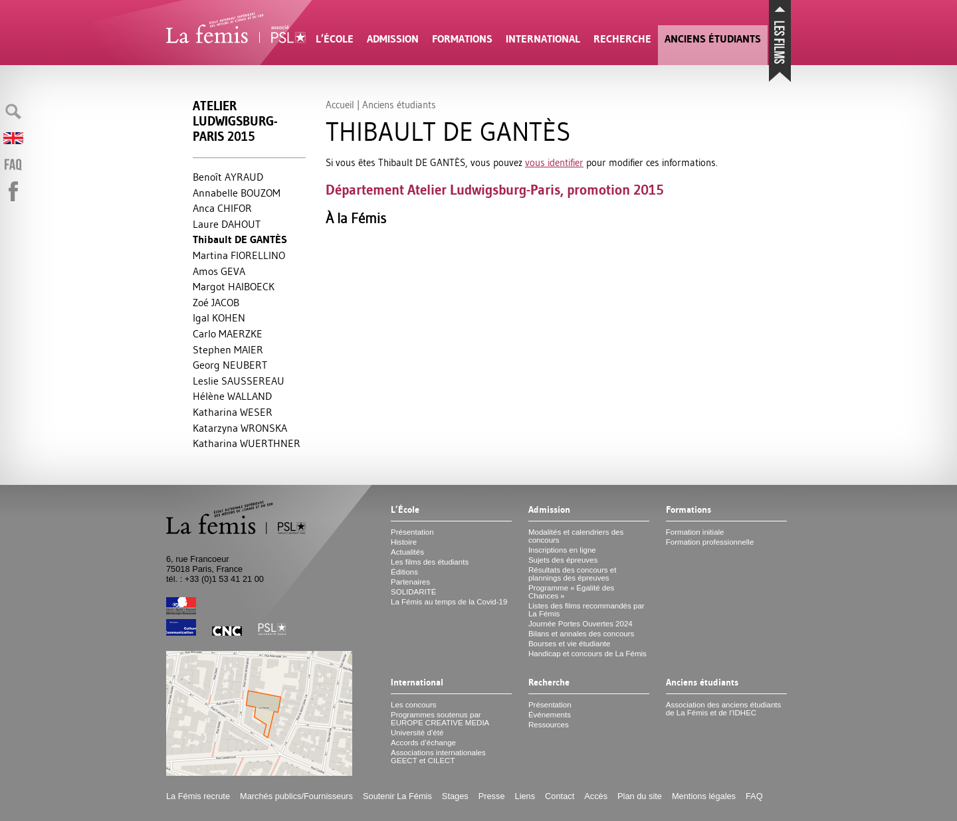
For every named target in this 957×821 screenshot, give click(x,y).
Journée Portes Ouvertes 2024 (580, 624)
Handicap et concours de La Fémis (587, 654)
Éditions (404, 572)
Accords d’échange (423, 743)
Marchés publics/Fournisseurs (296, 796)
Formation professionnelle (710, 542)
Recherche (622, 39)
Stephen (228, 349)
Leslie (238, 380)
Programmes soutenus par (440, 719)
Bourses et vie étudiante (569, 644)
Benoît (228, 176)
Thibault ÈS (240, 239)
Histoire (404, 542)
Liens (525, 796)
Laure (227, 223)
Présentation (412, 532)
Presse (491, 796)
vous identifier (554, 162)
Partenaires (410, 582)
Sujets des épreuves (562, 560)
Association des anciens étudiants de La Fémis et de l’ (723, 709)
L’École (335, 39)
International (543, 39)
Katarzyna (240, 427)
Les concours (414, 705)
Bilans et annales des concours (581, 634)
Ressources (548, 725)
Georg (230, 364)
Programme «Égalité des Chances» (571, 592)
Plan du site (639, 796)
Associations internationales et (438, 757)
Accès (595, 796)
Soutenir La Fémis (397, 796)
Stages (455, 796)
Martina (239, 255)
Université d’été (417, 733)
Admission (393, 39)
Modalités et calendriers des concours (575, 536)
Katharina (232, 411)
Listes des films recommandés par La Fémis (586, 610)
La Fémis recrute (198, 796)
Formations (462, 39)
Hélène (232, 396)
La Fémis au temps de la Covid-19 (449, 602)
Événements (549, 715)
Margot (233, 286)
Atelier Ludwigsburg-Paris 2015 (235, 121)
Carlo (228, 333)
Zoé (216, 302)
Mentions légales (704, 796)
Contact (559, 796)
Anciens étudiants (713, 39)
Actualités (407, 552)
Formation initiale (695, 532)
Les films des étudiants (430, 562)
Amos (219, 271)
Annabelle (236, 192)
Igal (219, 317)
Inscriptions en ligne (562, 550)
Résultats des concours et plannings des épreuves (572, 574)
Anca (222, 208)
